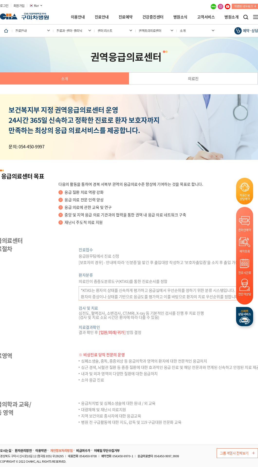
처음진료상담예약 (245, 197)
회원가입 (19, 5)
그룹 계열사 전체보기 (237, 452)
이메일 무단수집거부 (107, 450)
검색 (245, 17)
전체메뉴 (255, 17)
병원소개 (231, 17)
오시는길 (5, 450)
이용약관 (40, 450)
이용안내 (78, 17)
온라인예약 (244, 230)
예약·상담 (250, 30)
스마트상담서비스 (244, 316)
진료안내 (102, 17)
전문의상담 (244, 294)
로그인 (4, 5)
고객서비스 (206, 17)
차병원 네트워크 (243, 6)
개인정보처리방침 (61, 450)
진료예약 (126, 17)
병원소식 (180, 17)
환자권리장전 (23, 450)
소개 (64, 78)
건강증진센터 (153, 17)
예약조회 (245, 251)
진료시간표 (244, 273)
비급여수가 (83, 450)
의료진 (193, 78)
